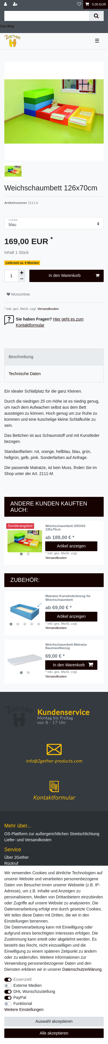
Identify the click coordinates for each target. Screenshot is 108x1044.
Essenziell (23, 979)
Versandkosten (48, 308)
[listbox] (24, 541)
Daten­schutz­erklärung (82, 969)
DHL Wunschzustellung (34, 991)
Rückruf (11, 863)
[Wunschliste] (79, 4)
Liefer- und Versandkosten (27, 839)
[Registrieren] (16, 4)
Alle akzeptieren (54, 1033)
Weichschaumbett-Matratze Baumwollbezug (66, 646)
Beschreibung (21, 356)
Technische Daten (25, 373)
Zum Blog (7, 26)
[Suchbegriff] (46, 16)
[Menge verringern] (21, 279)
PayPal (20, 997)
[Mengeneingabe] (11, 276)
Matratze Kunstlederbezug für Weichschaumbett (67, 597)
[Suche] (96, 16)
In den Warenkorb (74, 275)
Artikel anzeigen (71, 546)
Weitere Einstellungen (23, 1009)
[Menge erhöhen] (21, 273)
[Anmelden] (6, 4)
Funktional (23, 1003)
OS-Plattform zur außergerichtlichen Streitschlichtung (51, 833)
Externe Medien (28, 985)
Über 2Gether (16, 857)
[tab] (54, 356)
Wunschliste (18, 294)
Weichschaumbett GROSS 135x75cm (65, 527)
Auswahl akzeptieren (54, 1021)
